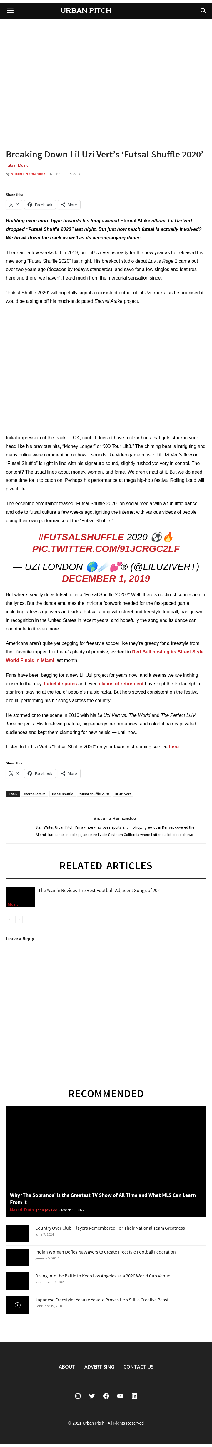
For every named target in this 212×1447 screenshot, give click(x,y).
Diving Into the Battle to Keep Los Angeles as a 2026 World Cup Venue (102, 1276)
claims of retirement (121, 683)
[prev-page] (9, 919)
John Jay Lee (46, 1210)
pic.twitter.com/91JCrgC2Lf (106, 548)
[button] (204, 11)
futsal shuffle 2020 (94, 793)
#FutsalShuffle (81, 537)
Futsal (11, 165)
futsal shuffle (62, 793)
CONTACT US (138, 1367)
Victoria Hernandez (28, 173)
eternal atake (35, 793)
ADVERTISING (99, 1367)
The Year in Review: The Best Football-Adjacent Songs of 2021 (100, 890)
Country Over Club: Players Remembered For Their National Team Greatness (110, 1228)
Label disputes (60, 683)
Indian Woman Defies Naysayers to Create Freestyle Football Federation (105, 1252)
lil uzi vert (123, 793)
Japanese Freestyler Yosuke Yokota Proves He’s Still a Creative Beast (101, 1300)
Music (23, 165)
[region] (106, 83)
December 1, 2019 (106, 578)
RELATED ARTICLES (106, 865)
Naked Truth (22, 1210)
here (174, 746)
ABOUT (67, 1367)
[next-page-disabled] (19, 919)
